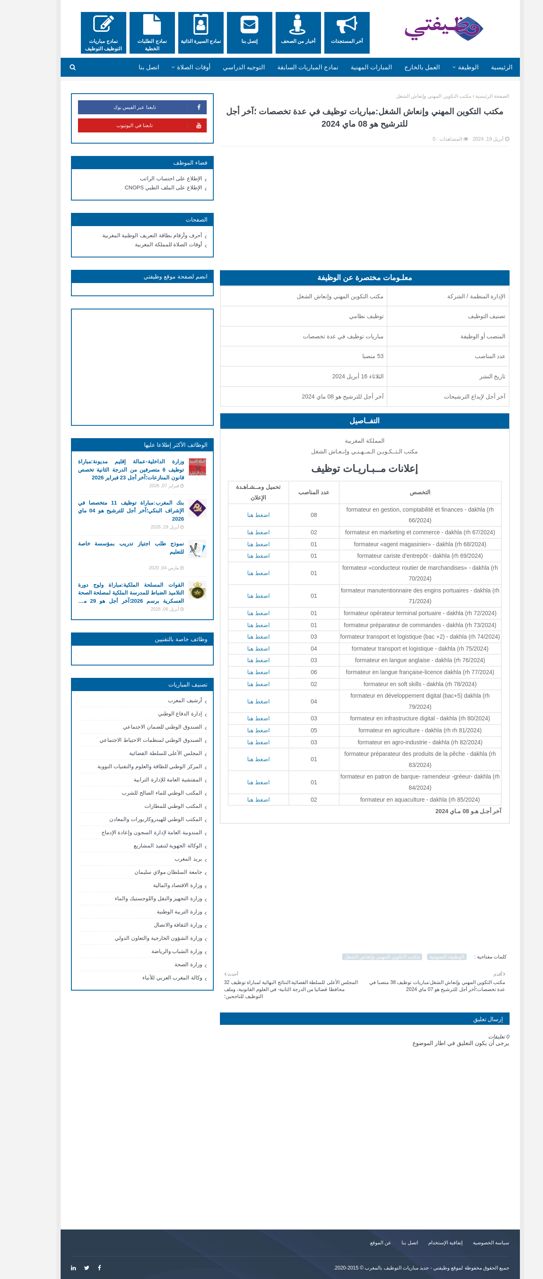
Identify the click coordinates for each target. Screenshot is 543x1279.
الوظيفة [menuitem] (449, 67)
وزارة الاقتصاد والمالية (159, 885)
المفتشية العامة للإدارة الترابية (149, 779)
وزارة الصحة (170, 964)
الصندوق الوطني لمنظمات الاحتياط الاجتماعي (132, 740)
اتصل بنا (391, 1243)
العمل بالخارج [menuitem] (403, 67)
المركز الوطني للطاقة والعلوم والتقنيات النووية (131, 766)
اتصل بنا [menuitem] (130, 67)
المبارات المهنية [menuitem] (352, 67)
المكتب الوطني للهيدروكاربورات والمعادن (137, 819)
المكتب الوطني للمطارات (155, 806)
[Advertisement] (346, 212)
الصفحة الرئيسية (474, 96)
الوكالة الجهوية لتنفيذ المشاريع (149, 845)
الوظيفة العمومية (428, 957)
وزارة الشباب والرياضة (158, 951)
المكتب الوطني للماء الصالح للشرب (143, 793)
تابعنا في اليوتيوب (143, 125)
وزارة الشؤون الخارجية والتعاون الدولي (139, 938)
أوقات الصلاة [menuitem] (174, 67)
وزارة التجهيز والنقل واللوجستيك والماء (139, 898)
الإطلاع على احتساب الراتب (152, 178)
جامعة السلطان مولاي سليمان (150, 872)
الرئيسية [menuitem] (483, 67)
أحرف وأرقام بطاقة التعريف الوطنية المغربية (134, 235)
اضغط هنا (240, 515)
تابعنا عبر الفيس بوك (141, 107)
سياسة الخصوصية (472, 1243)
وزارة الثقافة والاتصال (159, 925)
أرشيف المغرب (166, 700)
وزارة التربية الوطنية (161, 912)
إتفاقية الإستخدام (427, 1243)
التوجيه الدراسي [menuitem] (225, 67)
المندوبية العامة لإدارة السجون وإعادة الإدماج (133, 832)
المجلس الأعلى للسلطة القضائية (147, 753)
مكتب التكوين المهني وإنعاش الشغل (415, 96)
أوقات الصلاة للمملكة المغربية (150, 244)
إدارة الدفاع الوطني (161, 713)
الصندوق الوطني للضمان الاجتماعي (144, 727)
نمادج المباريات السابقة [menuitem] (289, 67)
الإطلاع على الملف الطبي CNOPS (145, 187)
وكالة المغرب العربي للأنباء (154, 978)
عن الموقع (362, 1243)
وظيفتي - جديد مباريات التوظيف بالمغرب (388, 1268)
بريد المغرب (170, 859)
